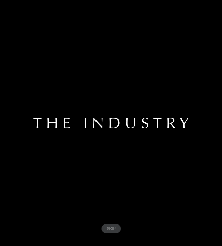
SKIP (111, 228)
